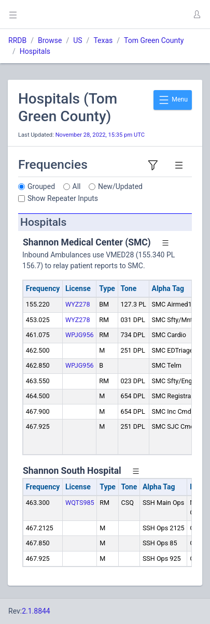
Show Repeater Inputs (62, 198)
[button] (196, 14)
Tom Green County (154, 40)
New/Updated (120, 186)
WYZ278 (77, 304)
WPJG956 (79, 335)
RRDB (17, 40)
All (77, 186)
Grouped (41, 186)
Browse (50, 40)
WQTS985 (79, 502)
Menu (173, 100)
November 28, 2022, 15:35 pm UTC (100, 135)
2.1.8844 (36, 611)
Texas (103, 40)
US (77, 40)
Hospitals (35, 51)
